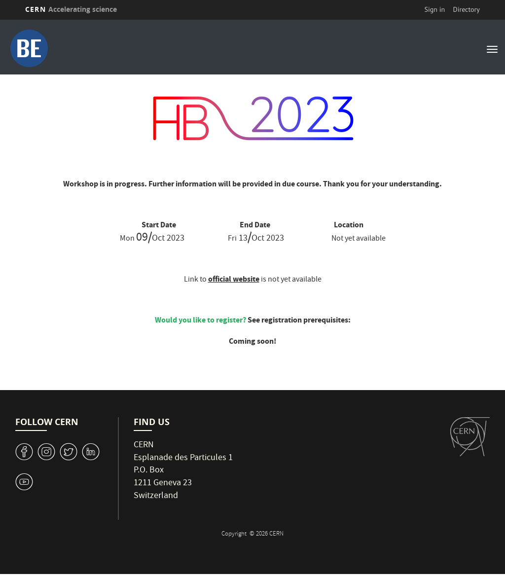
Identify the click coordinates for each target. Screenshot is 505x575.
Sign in (435, 9)
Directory (466, 9)
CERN (71, 9)
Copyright (234, 534)
